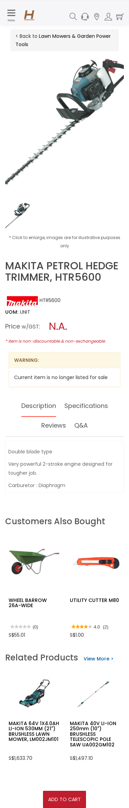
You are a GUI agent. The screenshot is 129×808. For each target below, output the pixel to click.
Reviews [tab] (53, 425)
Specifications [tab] (86, 405)
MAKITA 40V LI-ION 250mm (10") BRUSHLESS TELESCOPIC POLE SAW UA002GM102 (93, 734)
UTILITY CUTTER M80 (94, 600)
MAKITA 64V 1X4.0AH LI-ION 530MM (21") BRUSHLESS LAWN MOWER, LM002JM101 (34, 731)
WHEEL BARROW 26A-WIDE (28, 603)
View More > (99, 658)
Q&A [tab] (81, 425)
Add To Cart (64, 799)
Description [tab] (38, 405)
